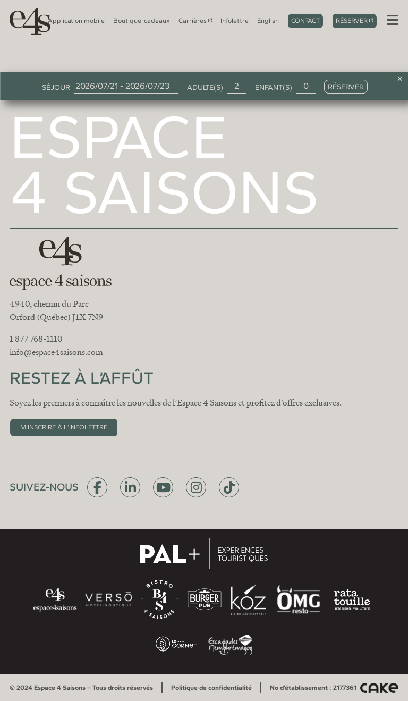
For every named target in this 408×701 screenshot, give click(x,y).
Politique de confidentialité (211, 687)
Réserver (352, 20)
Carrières (192, 20)
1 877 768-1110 (36, 339)
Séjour (56, 87)
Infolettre (234, 20)
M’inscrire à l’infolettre (63, 427)
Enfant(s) (273, 87)
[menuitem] (268, 20)
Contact (305, 20)
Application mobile (76, 20)
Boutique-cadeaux (141, 20)
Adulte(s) (205, 87)
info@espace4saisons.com (56, 352)
